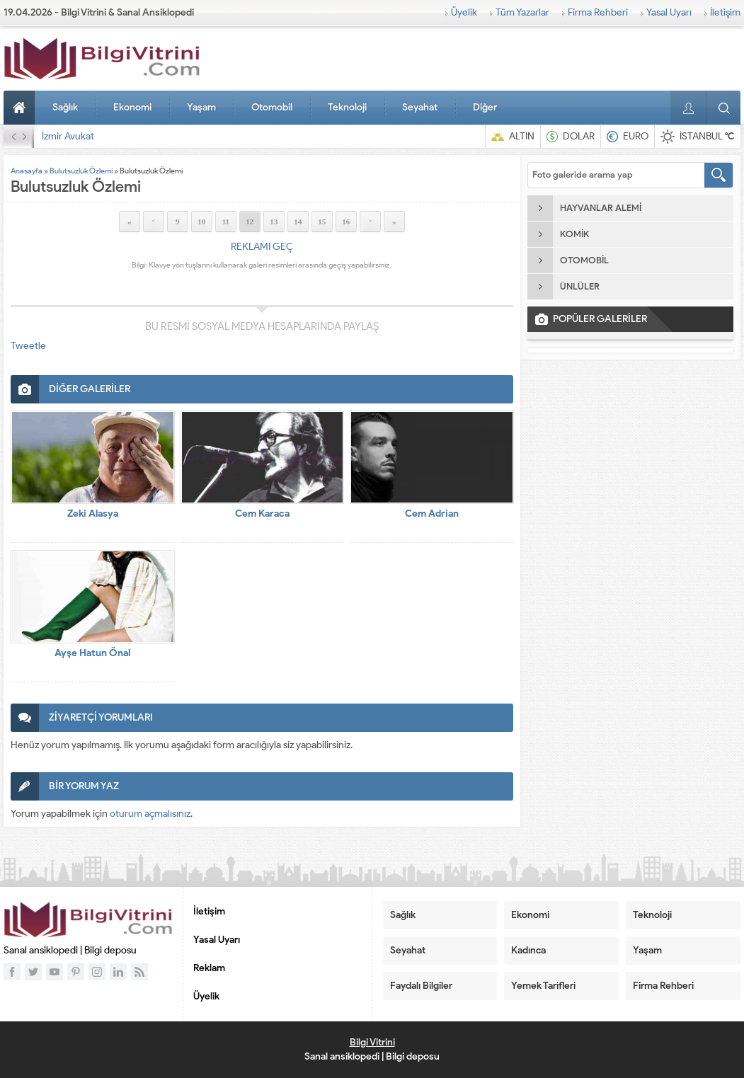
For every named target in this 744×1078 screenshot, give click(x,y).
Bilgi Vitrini (372, 1042)
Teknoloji (347, 107)
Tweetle (28, 346)
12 (249, 221)
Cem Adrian (432, 514)
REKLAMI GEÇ (262, 247)
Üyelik (464, 12)
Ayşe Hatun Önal (92, 653)
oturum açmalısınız (150, 814)
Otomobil (271, 107)
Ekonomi (132, 107)
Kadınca (528, 950)
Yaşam (201, 107)
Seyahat (419, 107)
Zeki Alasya (92, 514)
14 (298, 221)
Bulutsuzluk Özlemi (81, 171)
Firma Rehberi (598, 12)
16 (346, 221)
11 (225, 221)
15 (322, 221)
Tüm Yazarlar (522, 12)
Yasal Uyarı (669, 12)
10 (201, 221)
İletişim (725, 12)
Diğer (485, 107)
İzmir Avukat (68, 136)
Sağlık (65, 107)
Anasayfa (21, 108)
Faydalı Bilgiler (421, 986)
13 (273, 221)
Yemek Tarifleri (543, 986)
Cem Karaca (262, 514)
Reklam (209, 968)
